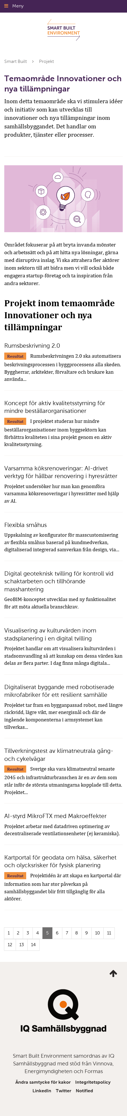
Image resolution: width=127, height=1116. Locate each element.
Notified (84, 1090)
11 (109, 932)
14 (33, 944)
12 (10, 944)
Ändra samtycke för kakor (43, 1082)
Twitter (63, 1090)
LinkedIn (41, 1090)
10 (97, 932)
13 (21, 944)
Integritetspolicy (92, 1082)
